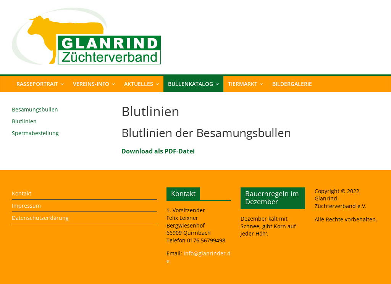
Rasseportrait (37, 83)
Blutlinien (24, 121)
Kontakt (21, 193)
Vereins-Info (91, 83)
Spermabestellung (35, 133)
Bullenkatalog (190, 83)
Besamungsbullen (35, 109)
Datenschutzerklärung (40, 217)
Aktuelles (138, 83)
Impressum (26, 205)
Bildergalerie (292, 83)
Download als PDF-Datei (158, 151)
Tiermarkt (242, 83)
